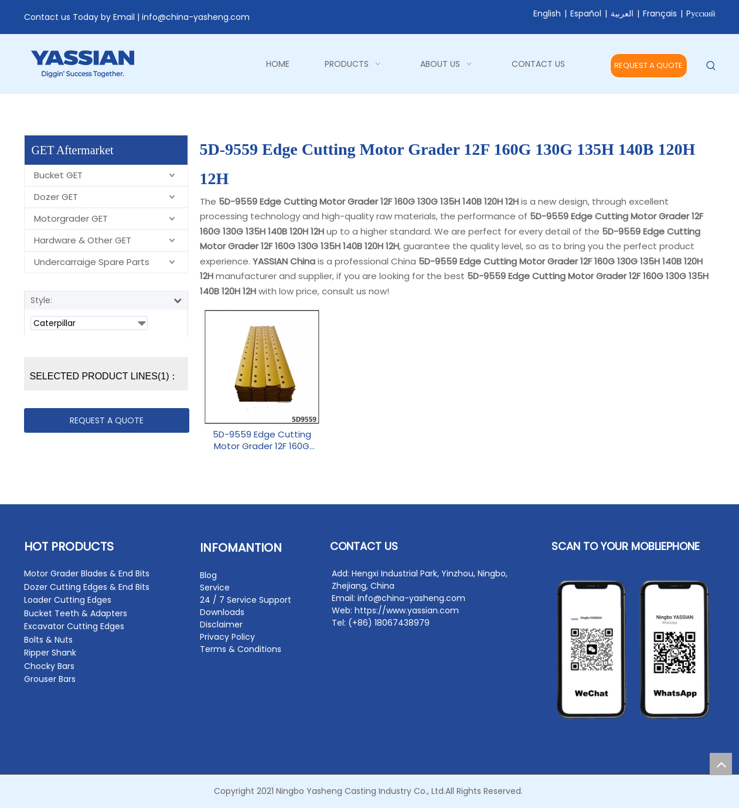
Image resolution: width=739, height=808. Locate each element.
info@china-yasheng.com (196, 17)
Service (215, 587)
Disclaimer (221, 624)
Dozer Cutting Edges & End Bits (86, 587)
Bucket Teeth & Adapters (75, 613)
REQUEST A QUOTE (648, 65)
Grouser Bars (50, 679)
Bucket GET (58, 175)
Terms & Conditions (240, 649)
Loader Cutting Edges (67, 600)
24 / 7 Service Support (245, 600)
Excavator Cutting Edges (74, 626)
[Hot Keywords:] (711, 66)
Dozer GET (56, 197)
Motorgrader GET (71, 218)
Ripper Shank (50, 652)
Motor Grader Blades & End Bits (86, 573)
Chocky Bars (49, 666)
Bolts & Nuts (48, 640)
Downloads (222, 612)
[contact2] (633, 650)
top (721, 764)
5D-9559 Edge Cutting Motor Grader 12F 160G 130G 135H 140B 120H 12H (261, 440)
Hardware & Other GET (82, 240)
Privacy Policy (227, 637)
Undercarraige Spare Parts (91, 262)
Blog (208, 575)
